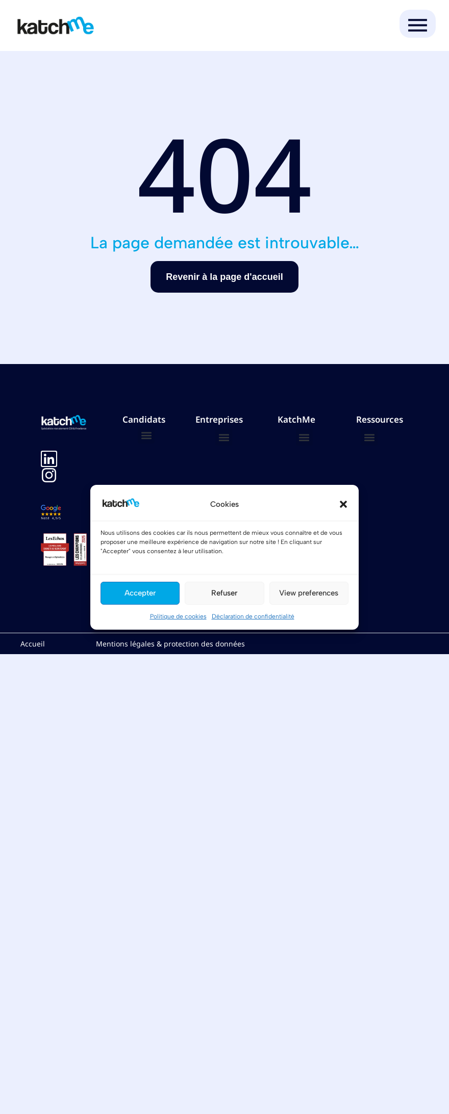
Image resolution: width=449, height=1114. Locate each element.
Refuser (224, 593)
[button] (343, 504)
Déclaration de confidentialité (253, 616)
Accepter (140, 593)
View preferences (308, 593)
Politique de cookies (178, 616)
